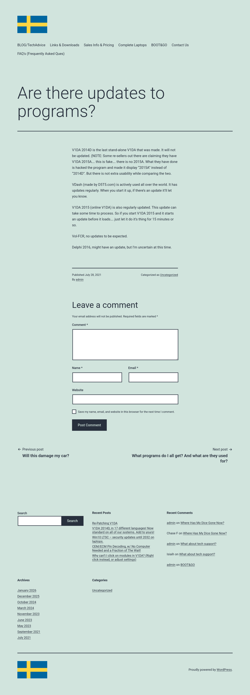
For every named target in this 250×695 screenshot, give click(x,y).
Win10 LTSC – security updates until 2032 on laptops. (123, 539)
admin (80, 279)
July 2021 (24, 637)
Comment (80, 325)
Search (22, 513)
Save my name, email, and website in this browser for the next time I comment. (126, 411)
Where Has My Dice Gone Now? (202, 523)
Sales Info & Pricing (99, 45)
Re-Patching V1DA (105, 523)
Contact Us (180, 45)
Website (77, 390)
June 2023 (24, 620)
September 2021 (28, 632)
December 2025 (28, 596)
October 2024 (26, 602)
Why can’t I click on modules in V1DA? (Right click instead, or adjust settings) (123, 557)
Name (77, 368)
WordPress (224, 669)
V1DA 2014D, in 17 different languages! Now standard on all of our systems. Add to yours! (123, 530)
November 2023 (28, 614)
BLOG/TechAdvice (31, 45)
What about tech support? (198, 544)
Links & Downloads (64, 45)
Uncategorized (169, 275)
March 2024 (25, 608)
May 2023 (24, 626)
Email (133, 368)
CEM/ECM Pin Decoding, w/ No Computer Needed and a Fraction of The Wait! (121, 548)
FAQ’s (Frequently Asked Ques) (41, 54)
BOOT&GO (159, 45)
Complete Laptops (132, 45)
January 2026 (26, 590)
